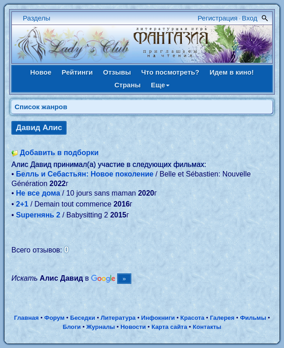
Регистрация (218, 18)
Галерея (222, 317)
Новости (133, 326)
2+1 (22, 204)
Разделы (36, 18)
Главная (26, 317)
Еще (160, 85)
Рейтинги (77, 72)
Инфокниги (158, 317)
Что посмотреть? (170, 72)
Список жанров (41, 107)
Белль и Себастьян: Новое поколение (85, 174)
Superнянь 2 (38, 215)
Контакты (207, 326)
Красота (193, 317)
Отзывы (117, 72)
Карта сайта (169, 326)
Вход (250, 18)
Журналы (100, 326)
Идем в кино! (232, 72)
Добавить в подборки (59, 152)
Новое (41, 72)
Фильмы (253, 317)
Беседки (82, 317)
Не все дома (38, 193)
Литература (118, 317)
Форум (54, 317)
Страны (127, 85)
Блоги (71, 326)
